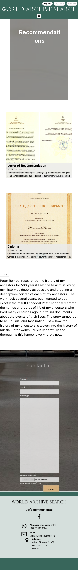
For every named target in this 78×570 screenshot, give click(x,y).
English (47, 3)
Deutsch (72, 3)
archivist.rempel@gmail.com (42, 536)
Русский (59, 3)
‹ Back (4, 274)
